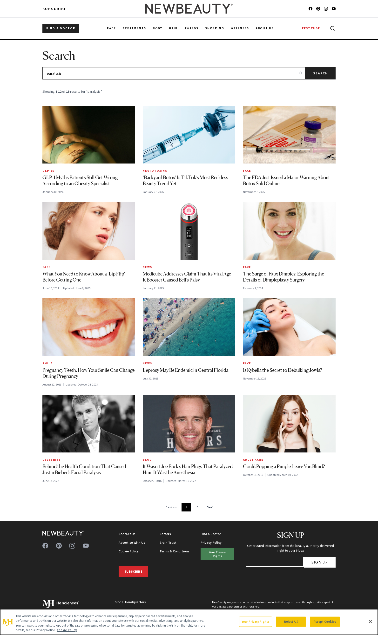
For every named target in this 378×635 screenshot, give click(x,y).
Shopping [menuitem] (214, 28)
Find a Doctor (211, 534)
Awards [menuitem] (191, 28)
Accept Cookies (325, 622)
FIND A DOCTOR (60, 28)
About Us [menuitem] (265, 28)
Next (210, 507)
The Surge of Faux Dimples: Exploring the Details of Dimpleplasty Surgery (283, 277)
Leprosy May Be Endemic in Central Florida (185, 370)
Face (247, 170)
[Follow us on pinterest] (318, 9)
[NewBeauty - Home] (189, 9)
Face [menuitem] (111, 28)
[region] (189, 622)
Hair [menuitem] (173, 28)
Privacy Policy (211, 542)
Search (320, 73)
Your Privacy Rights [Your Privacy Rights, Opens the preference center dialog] (255, 622)
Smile (47, 363)
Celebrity (51, 459)
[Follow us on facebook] (310, 9)
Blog (147, 459)
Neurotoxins (155, 170)
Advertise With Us (132, 542)
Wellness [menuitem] (240, 28)
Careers (165, 534)
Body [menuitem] (157, 28)
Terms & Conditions (174, 551)
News (147, 267)
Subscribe (54, 8)
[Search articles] (173, 73)
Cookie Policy (129, 551)
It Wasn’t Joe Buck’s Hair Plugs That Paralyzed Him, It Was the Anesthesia (188, 469)
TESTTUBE (311, 28)
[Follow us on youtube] (334, 9)
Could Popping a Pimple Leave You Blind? (284, 466)
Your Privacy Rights (217, 554)
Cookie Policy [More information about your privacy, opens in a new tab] (67, 630)
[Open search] (332, 28)
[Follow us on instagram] (326, 9)
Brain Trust (168, 542)
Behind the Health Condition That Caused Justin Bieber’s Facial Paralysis (84, 469)
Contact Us (127, 534)
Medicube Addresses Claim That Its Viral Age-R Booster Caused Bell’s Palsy (187, 277)
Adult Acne (253, 459)
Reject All (290, 622)
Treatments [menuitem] (134, 28)
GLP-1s (48, 170)
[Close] (370, 621)
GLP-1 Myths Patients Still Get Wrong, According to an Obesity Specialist (80, 180)
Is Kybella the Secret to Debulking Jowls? (282, 370)
